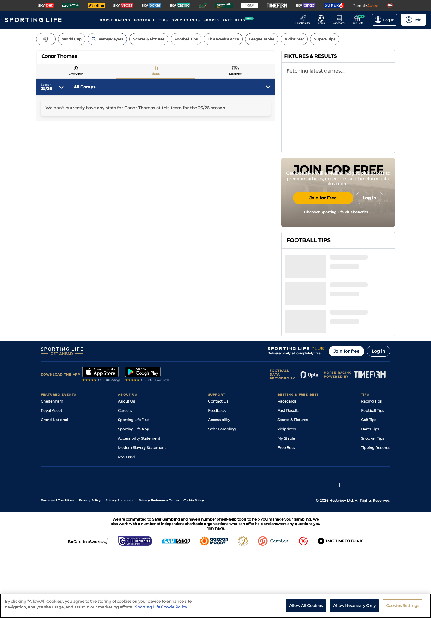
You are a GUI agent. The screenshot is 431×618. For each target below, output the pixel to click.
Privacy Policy (90, 565)
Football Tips (372, 475)
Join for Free (323, 254)
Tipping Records (375, 512)
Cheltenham (52, 466)
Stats (156, 74)
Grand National (54, 485)
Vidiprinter (286, 494)
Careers (125, 475)
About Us (126, 466)
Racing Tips (371, 466)
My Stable (286, 503)
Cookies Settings (402, 605)
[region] (215, 606)
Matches (235, 74)
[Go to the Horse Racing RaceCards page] (341, 20)
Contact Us (218, 466)
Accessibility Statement (139, 503)
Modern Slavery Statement (142, 512)
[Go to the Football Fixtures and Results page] (322, 20)
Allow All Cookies (306, 605)
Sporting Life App (133, 494)
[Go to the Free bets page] (359, 20)
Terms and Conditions (57, 565)
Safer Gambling (222, 494)
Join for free (346, 416)
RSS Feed (126, 522)
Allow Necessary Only (354, 605)
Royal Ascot (51, 475)
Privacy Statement (119, 565)
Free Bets (286, 512)
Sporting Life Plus (133, 485)
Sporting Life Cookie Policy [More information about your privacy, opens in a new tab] (161, 607)
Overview (76, 74)
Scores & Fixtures (292, 485)
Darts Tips (370, 494)
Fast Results (288, 475)
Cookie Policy (193, 565)
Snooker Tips (372, 503)
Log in (378, 416)
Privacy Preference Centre (159, 565)
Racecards (286, 466)
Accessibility (219, 485)
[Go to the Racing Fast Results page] (304, 20)
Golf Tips (368, 485)
